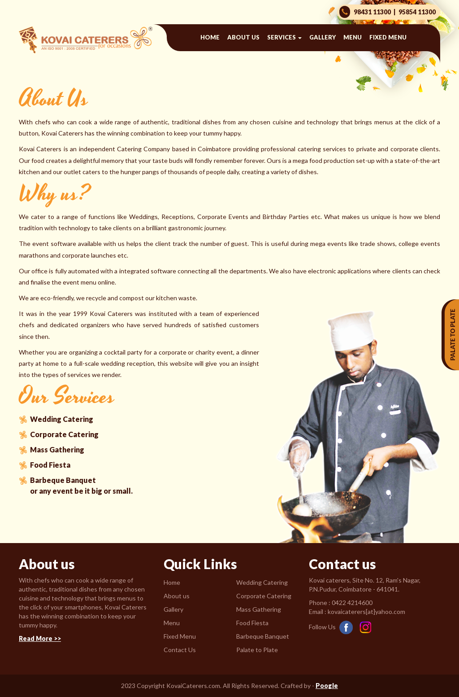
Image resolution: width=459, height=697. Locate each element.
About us (243, 37)
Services (284, 37)
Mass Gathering (57, 449)
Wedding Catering (61, 419)
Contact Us (180, 649)
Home (210, 37)
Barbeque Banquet (63, 480)
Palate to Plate (257, 649)
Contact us (303, 63)
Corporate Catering (64, 434)
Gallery (322, 37)
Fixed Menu (388, 37)
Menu (352, 37)
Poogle (327, 685)
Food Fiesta (50, 464)
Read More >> (40, 638)
